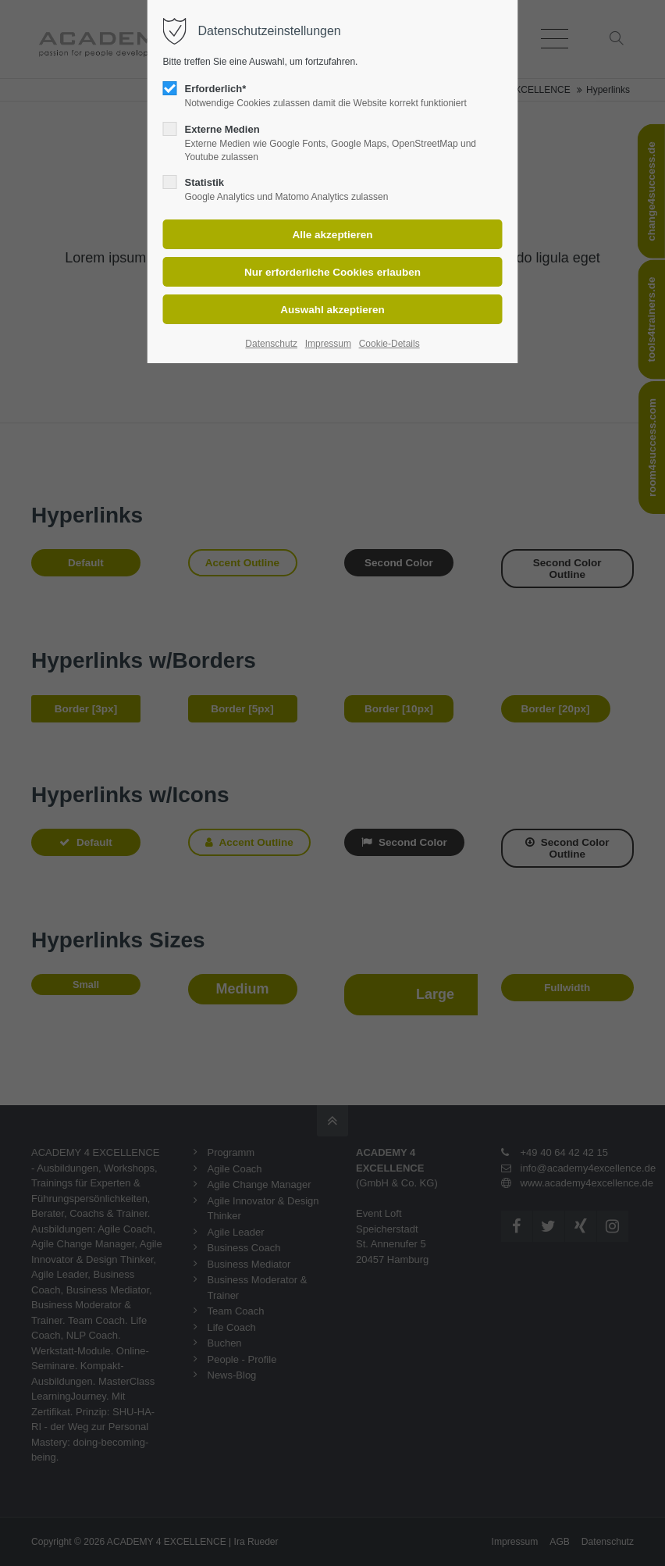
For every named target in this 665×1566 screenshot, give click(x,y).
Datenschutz (271, 343)
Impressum (328, 343)
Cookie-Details (389, 343)
